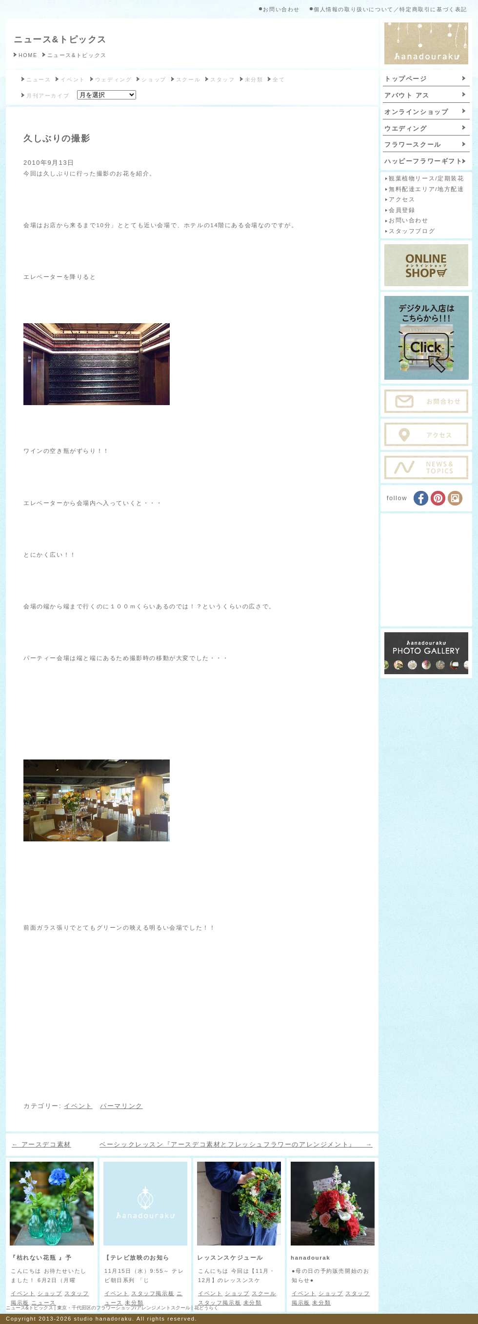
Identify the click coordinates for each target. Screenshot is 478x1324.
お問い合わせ (281, 9)
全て (279, 79)
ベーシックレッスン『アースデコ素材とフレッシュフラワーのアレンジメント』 (236, 1144)
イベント (72, 79)
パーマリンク (121, 1106)
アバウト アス (407, 95)
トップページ (405, 78)
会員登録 (402, 210)
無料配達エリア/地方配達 (426, 189)
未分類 (254, 79)
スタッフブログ (412, 231)
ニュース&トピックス (60, 39)
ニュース (38, 79)
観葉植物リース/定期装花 (426, 178)
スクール (188, 79)
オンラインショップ (416, 112)
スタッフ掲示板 (152, 1293)
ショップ (153, 79)
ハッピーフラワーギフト (423, 161)
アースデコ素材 (41, 1144)
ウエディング (405, 128)
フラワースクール (412, 144)
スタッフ (222, 79)
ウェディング (113, 79)
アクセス (402, 199)
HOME (28, 55)
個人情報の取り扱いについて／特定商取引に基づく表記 (390, 9)
